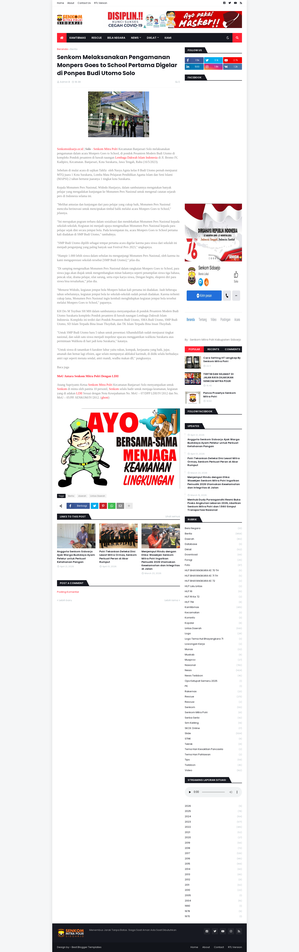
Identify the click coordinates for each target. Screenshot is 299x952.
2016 (213, 859)
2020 (213, 838)
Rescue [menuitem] (97, 38)
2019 (213, 843)
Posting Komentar (68, 592)
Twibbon (213, 765)
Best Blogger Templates (86, 947)
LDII (79, 393)
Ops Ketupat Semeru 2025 (213, 681)
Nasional (213, 665)
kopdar (213, 623)
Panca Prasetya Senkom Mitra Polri (219, 394)
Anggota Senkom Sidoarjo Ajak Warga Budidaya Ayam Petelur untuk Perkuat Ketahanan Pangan (76, 557)
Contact (219, 947)
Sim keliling (213, 723)
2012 (213, 880)
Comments (232, 349)
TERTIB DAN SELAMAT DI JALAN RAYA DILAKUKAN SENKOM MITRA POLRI (218, 377)
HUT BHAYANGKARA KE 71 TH (213, 576)
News (213, 670)
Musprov (213, 660)
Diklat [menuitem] (151, 38)
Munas (213, 649)
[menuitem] (62, 38)
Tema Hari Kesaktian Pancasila (213, 749)
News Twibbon (213, 676)
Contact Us (84, 3)
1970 (213, 916)
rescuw (213, 702)
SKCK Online (213, 728)
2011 (213, 885)
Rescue (213, 697)
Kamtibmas (213, 607)
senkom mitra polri (213, 713)
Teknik (213, 744)
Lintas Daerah (97, 495)
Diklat (213, 550)
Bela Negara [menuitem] (116, 38)
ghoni (104, 397)
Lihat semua (173, 516)
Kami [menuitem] (168, 38)
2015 (213, 864)
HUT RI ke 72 (213, 597)
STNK (213, 739)
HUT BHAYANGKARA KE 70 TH (213, 571)
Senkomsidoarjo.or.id (70, 149)
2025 (213, 811)
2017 (213, 853)
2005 (213, 895)
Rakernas (213, 692)
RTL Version (100, 3)
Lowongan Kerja (213, 644)
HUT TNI (213, 602)
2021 (213, 832)
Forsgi (213, 560)
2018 (213, 848)
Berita (73, 49)
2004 (213, 901)
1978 (213, 911)
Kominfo (213, 618)
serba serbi (213, 718)
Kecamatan (213, 613)
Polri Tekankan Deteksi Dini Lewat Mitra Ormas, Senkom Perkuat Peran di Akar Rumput (118, 557)
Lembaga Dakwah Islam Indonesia (136, 157)
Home (60, 3)
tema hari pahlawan (213, 755)
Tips (213, 760)
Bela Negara (213, 528)
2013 (213, 875)
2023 (213, 822)
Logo (213, 634)
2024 (213, 817)
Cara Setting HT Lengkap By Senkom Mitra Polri (222, 359)
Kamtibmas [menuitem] (77, 38)
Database (213, 544)
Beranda (62, 49)
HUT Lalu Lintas (213, 586)
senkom (213, 707)
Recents (213, 349)
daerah (82, 495)
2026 (213, 806)
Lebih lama (171, 600)
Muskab (213, 655)
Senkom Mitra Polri (105, 149)
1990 (213, 906)
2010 (213, 890)
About (70, 3)
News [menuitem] (135, 38)
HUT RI (213, 591)
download (213, 555)
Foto (213, 565)
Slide (213, 733)
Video (213, 770)
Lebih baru (65, 600)
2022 (213, 827)
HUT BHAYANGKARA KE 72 (213, 581)
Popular (194, 349)
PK (213, 686)
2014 (213, 869)
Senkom (62, 389)
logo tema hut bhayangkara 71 (213, 639)
